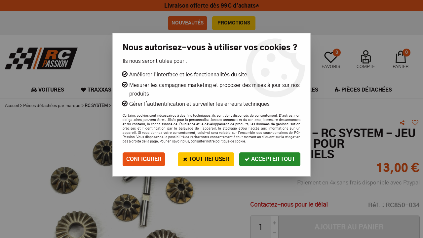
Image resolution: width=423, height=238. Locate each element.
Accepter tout (270, 159)
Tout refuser (206, 159)
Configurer (143, 159)
